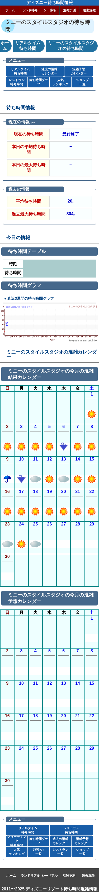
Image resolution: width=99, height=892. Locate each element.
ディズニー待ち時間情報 (49, 2)
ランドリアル (30, 875)
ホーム (10, 10)
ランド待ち (30, 10)
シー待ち (49, 10)
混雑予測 (69, 10)
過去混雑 (89, 10)
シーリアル (50, 875)
